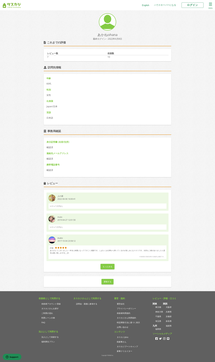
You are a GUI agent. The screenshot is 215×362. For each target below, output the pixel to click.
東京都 (158, 307)
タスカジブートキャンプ (127, 346)
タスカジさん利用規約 (126, 317)
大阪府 (169, 307)
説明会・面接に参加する (86, 303)
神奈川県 (159, 311)
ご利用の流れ (47, 313)
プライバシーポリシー (126, 308)
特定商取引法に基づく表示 (128, 322)
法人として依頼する (50, 337)
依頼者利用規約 (123, 313)
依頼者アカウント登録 (51, 303)
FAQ (43, 322)
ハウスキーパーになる (165, 5)
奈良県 (169, 321)
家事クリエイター (124, 351)
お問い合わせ (122, 327)
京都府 (169, 316)
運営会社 (121, 303)
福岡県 (158, 329)
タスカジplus (122, 337)
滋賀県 (169, 325)
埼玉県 (158, 321)
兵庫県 (169, 311)
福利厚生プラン (48, 341)
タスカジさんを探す (50, 308)
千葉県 (158, 316)
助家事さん (121, 341)
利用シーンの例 (48, 317)
